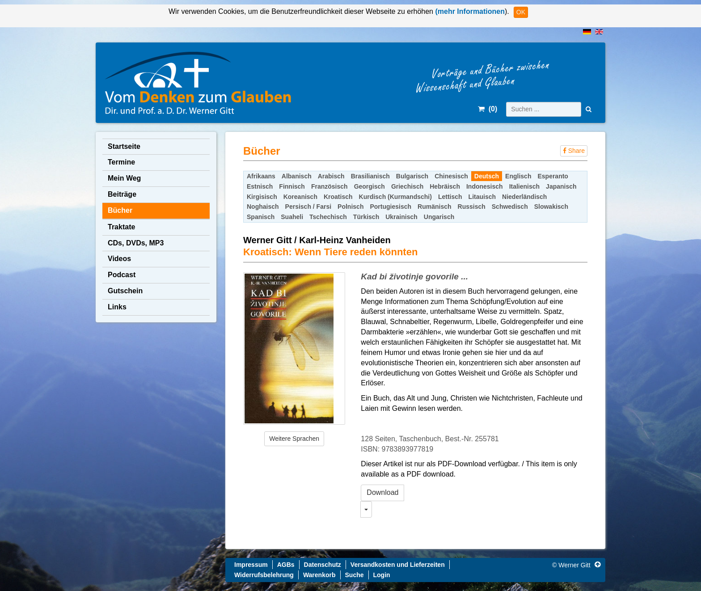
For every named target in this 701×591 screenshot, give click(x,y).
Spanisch (260, 216)
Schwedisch (510, 206)
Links (117, 307)
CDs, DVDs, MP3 (136, 243)
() (487, 109)
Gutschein (125, 291)
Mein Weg (124, 178)
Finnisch (292, 186)
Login (381, 574)
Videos (119, 258)
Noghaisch (263, 206)
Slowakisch (551, 206)
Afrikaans (261, 176)
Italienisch (524, 186)
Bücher (120, 210)
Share (574, 150)
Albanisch (297, 176)
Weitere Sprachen (294, 438)
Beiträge (122, 194)
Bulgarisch (412, 176)
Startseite (124, 146)
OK (520, 12)
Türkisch (366, 216)
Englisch (518, 176)
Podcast (121, 275)
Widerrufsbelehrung (264, 574)
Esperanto (552, 176)
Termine (121, 162)
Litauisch (482, 196)
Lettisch (450, 196)
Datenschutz (322, 564)
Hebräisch (445, 186)
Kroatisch (338, 196)
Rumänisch (434, 206)
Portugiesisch (390, 206)
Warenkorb (319, 574)
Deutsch (486, 176)
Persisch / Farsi (308, 206)
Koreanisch (300, 196)
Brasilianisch (370, 176)
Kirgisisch (262, 196)
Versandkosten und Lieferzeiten (397, 564)
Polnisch (350, 206)
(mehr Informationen (469, 11)
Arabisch (331, 176)
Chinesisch (451, 176)
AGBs (286, 564)
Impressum (251, 564)
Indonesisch (484, 186)
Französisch (329, 186)
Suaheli (292, 216)
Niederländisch (524, 196)
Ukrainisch (401, 216)
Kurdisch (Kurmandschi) (395, 196)
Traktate (121, 227)
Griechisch (407, 186)
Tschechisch (328, 216)
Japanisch (561, 186)
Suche (354, 574)
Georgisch (369, 186)
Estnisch (260, 186)
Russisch (472, 206)
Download (382, 492)
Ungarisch (439, 216)
